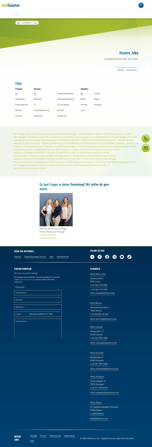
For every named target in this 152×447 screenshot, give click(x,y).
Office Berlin (96, 303)
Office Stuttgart (97, 377)
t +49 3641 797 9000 (98, 285)
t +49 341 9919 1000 (98, 338)
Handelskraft (63, 257)
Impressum (69, 436)
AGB (32, 441)
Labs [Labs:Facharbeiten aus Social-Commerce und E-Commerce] (51, 257)
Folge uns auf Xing (100, 257)
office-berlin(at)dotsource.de (103, 319)
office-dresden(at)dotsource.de (104, 369)
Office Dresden (97, 353)
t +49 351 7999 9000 (98, 364)
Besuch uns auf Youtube (122, 257)
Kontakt (33, 436)
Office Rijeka (96, 403)
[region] (76, 14)
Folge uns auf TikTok (129, 257)
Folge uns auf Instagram (114, 257)
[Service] (145, 152)
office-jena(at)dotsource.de (102, 293)
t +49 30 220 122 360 (99, 314)
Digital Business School (35, 257)
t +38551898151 (97, 414)
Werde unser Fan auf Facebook (107, 257)
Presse (43, 436)
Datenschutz (55, 436)
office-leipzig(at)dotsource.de (103, 343)
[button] (141, 5)
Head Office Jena (97, 274)
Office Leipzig (96, 327)
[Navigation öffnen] (148, 5)
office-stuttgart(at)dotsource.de (104, 393)
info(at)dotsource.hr (99, 419)
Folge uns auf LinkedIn (92, 257)
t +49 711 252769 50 (98, 388)
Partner (17, 257)
